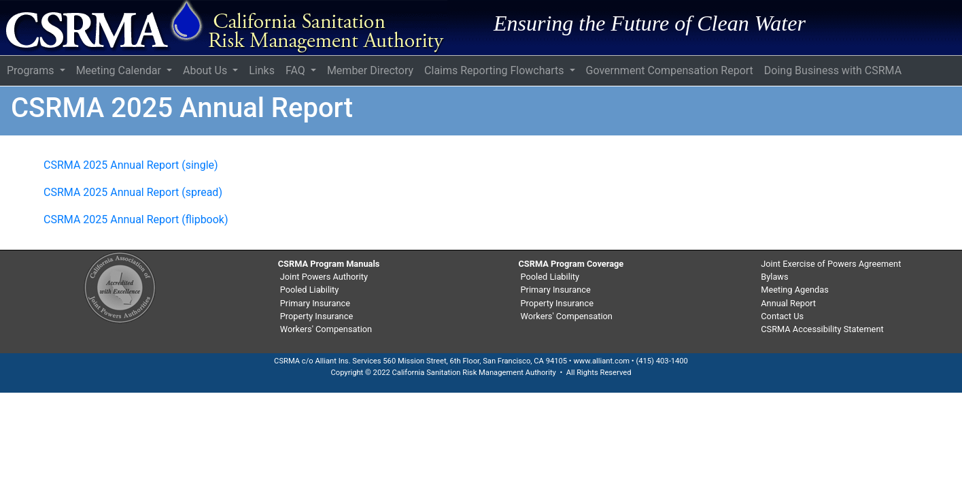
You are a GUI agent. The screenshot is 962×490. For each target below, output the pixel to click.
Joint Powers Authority (324, 277)
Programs (32, 70)
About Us (206, 70)
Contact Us (782, 316)
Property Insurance (316, 316)
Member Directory (370, 70)
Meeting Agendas (795, 289)
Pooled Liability (309, 289)
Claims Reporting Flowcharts (495, 70)
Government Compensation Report (669, 70)
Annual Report (788, 303)
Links (262, 70)
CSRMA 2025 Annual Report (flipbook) (136, 219)
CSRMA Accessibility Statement (822, 329)
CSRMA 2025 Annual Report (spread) (133, 192)
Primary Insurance (315, 303)
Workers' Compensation (326, 329)
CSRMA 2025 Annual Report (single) (131, 165)
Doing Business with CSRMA (832, 70)
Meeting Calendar (120, 70)
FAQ (297, 70)
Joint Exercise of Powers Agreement (831, 264)
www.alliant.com (601, 361)
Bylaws (774, 277)
